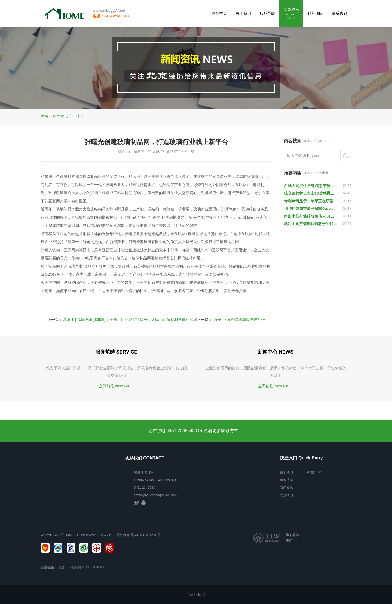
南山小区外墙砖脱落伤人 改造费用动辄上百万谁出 (311, 216)
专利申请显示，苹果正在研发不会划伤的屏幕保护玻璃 (311, 201)
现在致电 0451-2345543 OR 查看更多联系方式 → (196, 430)
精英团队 (315, 13)
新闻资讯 (291, 14)
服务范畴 (267, 13)
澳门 (289, 541)
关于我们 (243, 13)
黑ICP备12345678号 (145, 535)
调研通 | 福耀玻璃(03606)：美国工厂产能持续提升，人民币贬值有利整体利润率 (130, 319)
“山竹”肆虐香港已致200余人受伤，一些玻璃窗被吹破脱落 (311, 208)
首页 (44, 116)
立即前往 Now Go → (116, 386)
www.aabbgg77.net (109, 10)
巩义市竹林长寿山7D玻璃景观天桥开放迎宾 (311, 193)
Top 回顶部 (196, 594)
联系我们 (339, 13)
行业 (76, 116)
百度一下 (64, 567)
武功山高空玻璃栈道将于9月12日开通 (311, 224)
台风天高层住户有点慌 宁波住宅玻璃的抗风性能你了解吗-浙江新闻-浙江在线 (311, 186)
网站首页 (219, 13)
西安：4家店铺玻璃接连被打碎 (239, 319)
